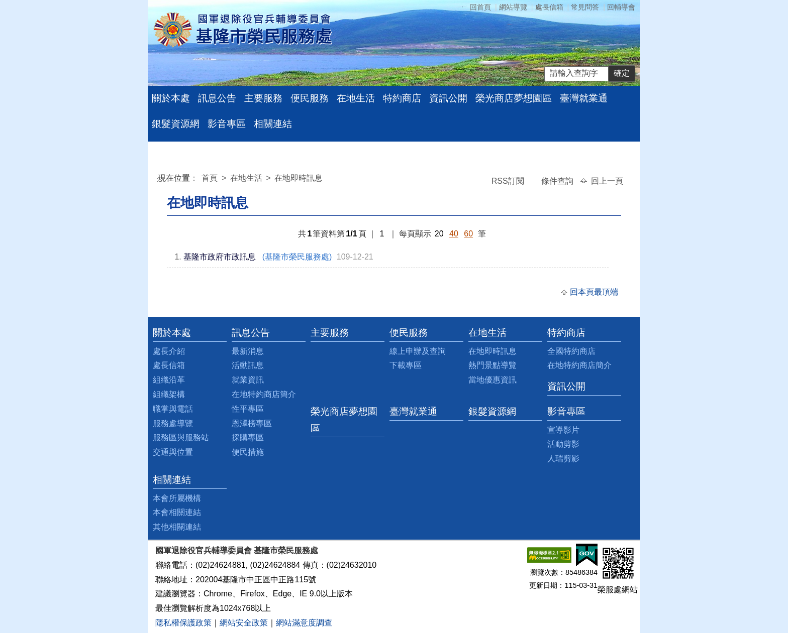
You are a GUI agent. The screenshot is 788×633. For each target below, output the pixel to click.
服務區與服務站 (181, 437)
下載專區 (405, 365)
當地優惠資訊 (492, 379)
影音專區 (227, 123)
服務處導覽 (173, 423)
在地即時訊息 (298, 178)
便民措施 (248, 452)
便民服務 (309, 98)
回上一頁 (607, 181)
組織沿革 (169, 379)
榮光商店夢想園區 (513, 98)
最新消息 (248, 351)
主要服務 (263, 98)
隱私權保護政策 (183, 622)
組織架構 (169, 394)
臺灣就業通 (584, 98)
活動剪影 (563, 444)
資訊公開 (448, 98)
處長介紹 (169, 351)
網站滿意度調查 (304, 622)
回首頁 (480, 7)
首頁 (211, 178)
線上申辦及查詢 (417, 351)
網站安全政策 (244, 622)
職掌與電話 (173, 409)
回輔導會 (621, 7)
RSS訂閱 (508, 181)
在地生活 (356, 98)
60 (468, 233)
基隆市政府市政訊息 (219, 256)
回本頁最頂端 (594, 292)
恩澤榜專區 (252, 423)
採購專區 (248, 437)
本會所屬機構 (177, 498)
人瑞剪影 (563, 458)
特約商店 (402, 98)
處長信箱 (549, 7)
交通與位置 (173, 452)
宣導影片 (563, 430)
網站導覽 (513, 7)
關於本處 (171, 98)
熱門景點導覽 (492, 365)
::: (159, 179)
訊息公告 (217, 98)
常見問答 (585, 7)
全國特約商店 (571, 351)
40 (453, 233)
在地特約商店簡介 (264, 394)
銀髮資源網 (176, 123)
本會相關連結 (177, 512)
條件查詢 (558, 181)
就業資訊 (248, 379)
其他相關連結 (177, 527)
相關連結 (273, 123)
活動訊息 (248, 365)
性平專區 (248, 409)
